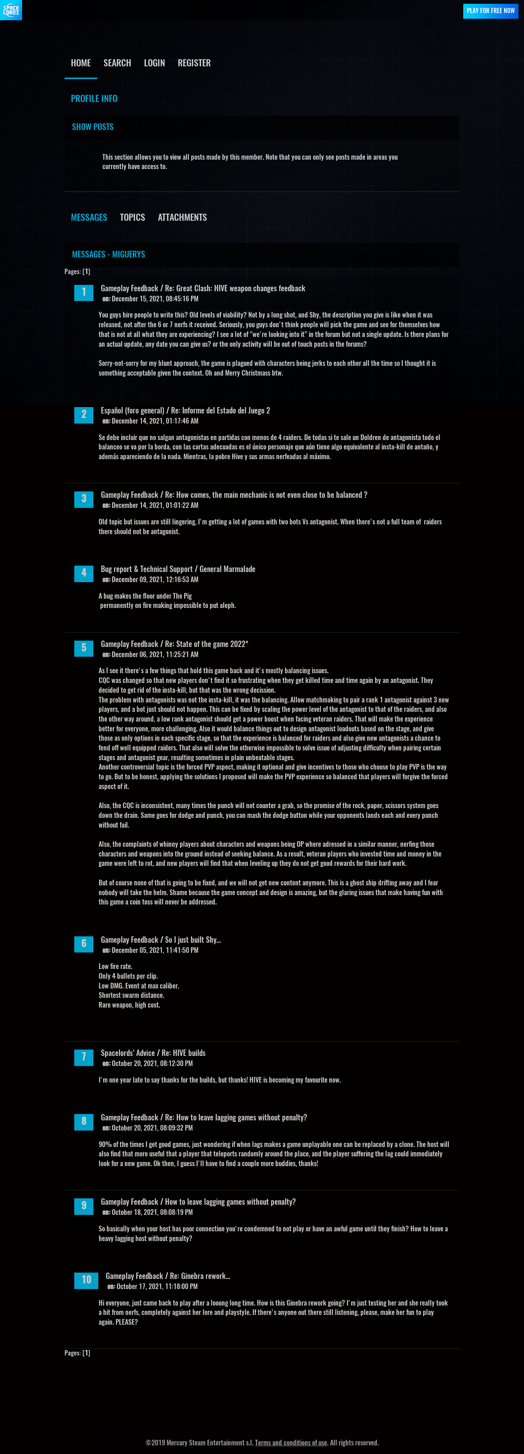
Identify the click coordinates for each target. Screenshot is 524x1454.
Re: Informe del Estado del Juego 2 (220, 411)
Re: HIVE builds (184, 1053)
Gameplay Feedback (129, 289)
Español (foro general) (132, 411)
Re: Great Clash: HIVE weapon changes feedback (235, 289)
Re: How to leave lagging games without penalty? (236, 1118)
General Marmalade (227, 570)
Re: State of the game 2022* (206, 644)
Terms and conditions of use (291, 1443)
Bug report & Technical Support (147, 570)
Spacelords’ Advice (128, 1053)
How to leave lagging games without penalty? (230, 1202)
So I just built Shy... (193, 940)
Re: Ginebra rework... (200, 1276)
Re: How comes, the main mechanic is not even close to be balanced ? (266, 495)
